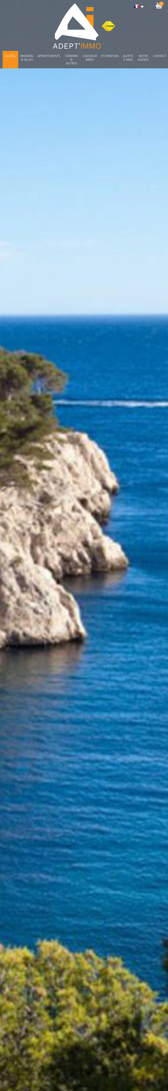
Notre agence (143, 57)
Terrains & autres (71, 59)
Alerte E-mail (128, 57)
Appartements (49, 56)
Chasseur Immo (89, 57)
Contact (159, 56)
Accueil (10, 56)
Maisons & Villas (26, 57)
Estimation (110, 56)
